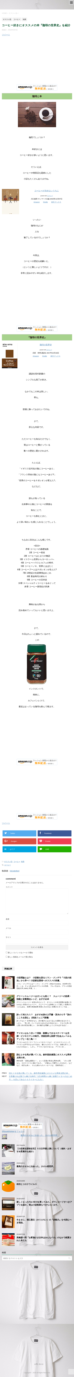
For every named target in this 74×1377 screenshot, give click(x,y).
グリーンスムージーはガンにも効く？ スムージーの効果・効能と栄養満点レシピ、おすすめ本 (44, 997)
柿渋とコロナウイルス (27, 1184)
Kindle (45, 202)
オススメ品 (8, 862)
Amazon (37, 202)
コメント (9, 887)
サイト (8, 937)
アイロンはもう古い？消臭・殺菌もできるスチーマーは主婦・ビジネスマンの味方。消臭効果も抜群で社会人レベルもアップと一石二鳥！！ (44, 1036)
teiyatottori (14, 871)
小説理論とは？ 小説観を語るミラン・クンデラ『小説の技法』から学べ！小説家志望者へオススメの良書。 (44, 979)
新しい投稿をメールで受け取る (20, 957)
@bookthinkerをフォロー (13, 1131)
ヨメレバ (50, 195)
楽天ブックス (56, 202)
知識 (22, 862)
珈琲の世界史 (46, 345)
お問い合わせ (38, 1364)
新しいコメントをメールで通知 (20, 953)
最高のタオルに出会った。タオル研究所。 (40, 1135)
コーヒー (16, 862)
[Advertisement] (37, 60)
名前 (7, 919)
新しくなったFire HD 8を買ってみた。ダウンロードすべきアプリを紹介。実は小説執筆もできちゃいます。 (44, 1203)
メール (8, 928)
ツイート (6, 35)
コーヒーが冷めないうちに (46, 191)
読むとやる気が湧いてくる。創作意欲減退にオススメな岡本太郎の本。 (39, 1073)
